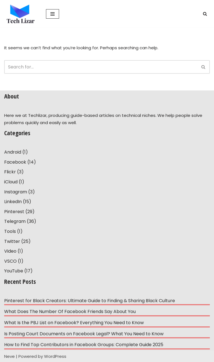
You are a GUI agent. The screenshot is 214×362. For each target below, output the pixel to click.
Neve (9, 356)
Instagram (15, 192)
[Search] (205, 14)
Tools (10, 231)
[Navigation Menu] (52, 14)
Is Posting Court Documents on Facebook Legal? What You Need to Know (84, 334)
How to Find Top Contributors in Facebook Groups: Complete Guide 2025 (83, 344)
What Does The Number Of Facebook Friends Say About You (70, 311)
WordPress (55, 356)
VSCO (10, 261)
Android (12, 152)
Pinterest (14, 211)
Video (10, 251)
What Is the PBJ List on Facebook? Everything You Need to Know (74, 322)
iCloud (11, 182)
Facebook (15, 162)
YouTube (13, 271)
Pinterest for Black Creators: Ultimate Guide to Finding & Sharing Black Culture (89, 300)
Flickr (10, 172)
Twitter (12, 241)
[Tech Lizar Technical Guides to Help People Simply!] (21, 14)
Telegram (15, 221)
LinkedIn (13, 201)
